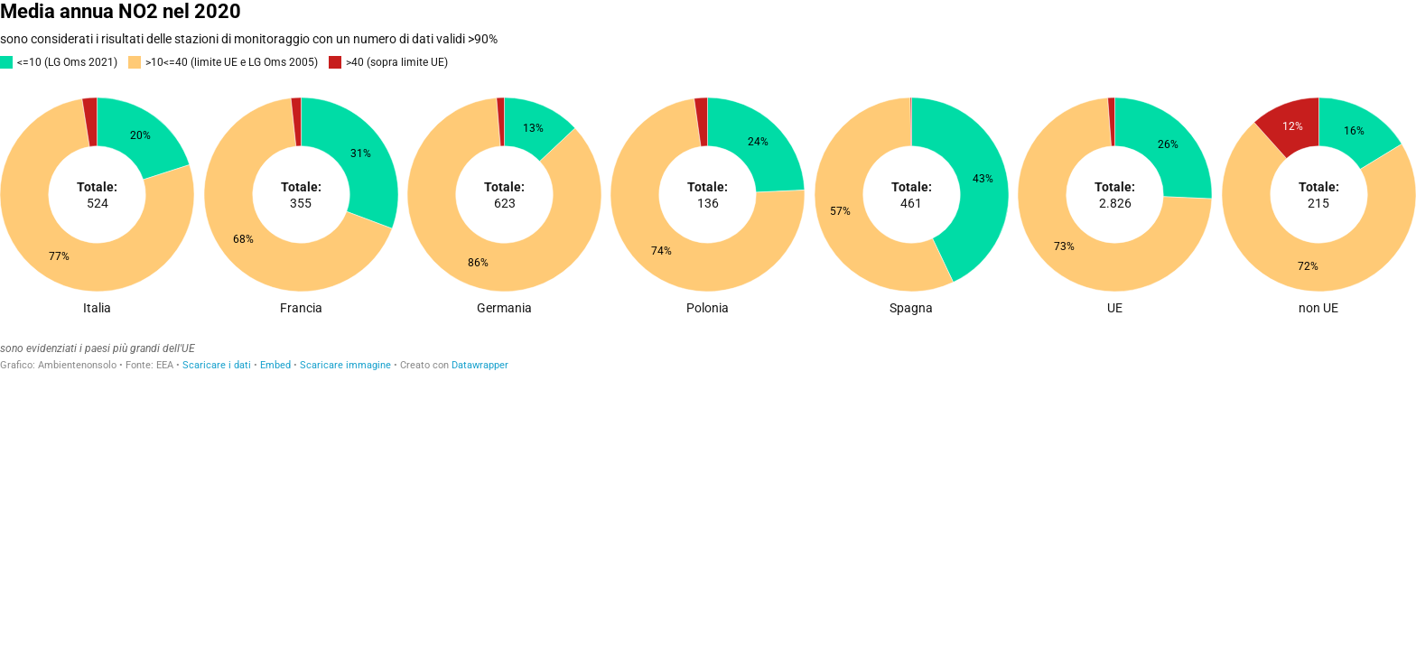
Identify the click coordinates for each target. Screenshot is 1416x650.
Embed (275, 365)
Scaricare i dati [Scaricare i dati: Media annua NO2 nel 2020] (216, 365)
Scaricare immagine (345, 365)
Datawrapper (480, 365)
